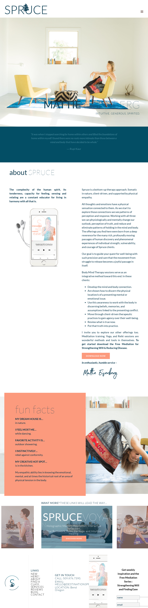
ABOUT (35, 579)
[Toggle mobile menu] (142, 11)
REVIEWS (37, 589)
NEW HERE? (35, 575)
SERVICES (37, 586)
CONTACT (37, 594)
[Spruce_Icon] (11, 576)
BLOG (34, 592)
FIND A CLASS (35, 583)
